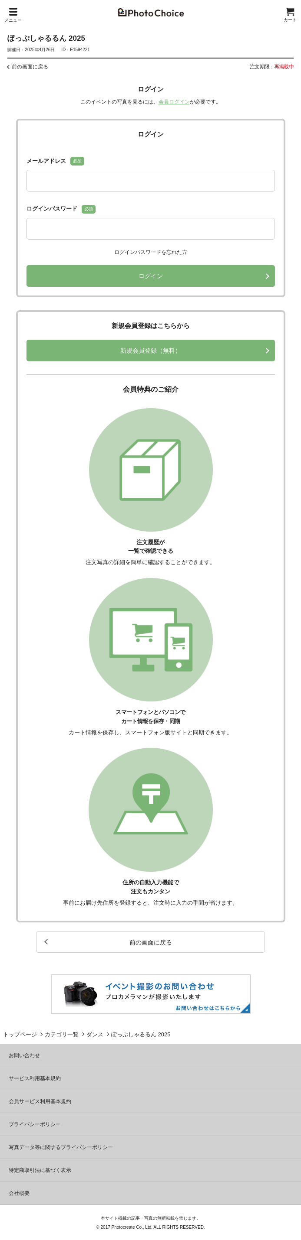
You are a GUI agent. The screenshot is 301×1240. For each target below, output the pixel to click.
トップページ (20, 1034)
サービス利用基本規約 (35, 1078)
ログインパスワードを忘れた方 (150, 252)
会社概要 (19, 1193)
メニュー (13, 15)
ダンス (94, 1034)
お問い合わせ (24, 1055)
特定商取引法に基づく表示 (40, 1170)
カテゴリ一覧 (62, 1034)
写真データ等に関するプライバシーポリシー (61, 1147)
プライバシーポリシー (35, 1124)
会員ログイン (174, 102)
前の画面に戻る (30, 67)
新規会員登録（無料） (150, 350)
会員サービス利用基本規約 (40, 1101)
